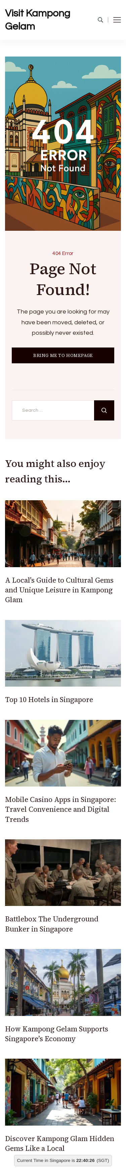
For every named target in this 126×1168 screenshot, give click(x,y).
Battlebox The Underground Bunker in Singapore (51, 924)
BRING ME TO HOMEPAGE (63, 355)
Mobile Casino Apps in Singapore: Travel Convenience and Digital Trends (60, 809)
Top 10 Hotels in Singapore (49, 699)
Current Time (30, 1160)
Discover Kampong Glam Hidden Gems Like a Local (59, 1143)
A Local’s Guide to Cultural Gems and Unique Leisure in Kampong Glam (59, 590)
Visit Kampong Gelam (37, 20)
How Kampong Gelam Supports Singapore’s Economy (56, 1034)
